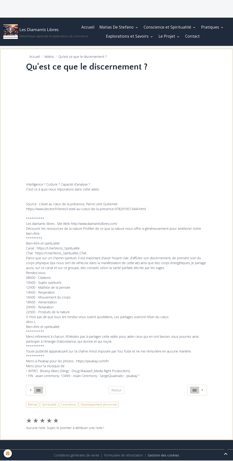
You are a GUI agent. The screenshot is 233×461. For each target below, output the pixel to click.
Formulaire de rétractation (123, 455)
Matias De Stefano (117, 27)
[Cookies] (8, 453)
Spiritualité (49, 404)
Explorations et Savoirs (128, 36)
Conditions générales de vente (76, 455)
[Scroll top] (225, 453)
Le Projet (167, 36)
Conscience (68, 404)
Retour (116, 390)
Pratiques (210, 27)
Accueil (87, 27)
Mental (32, 404)
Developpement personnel (99, 404)
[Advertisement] (66, 8)
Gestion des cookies (163, 455)
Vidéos (49, 56)
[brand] (38, 31)
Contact (192, 36)
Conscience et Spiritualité (168, 27)
